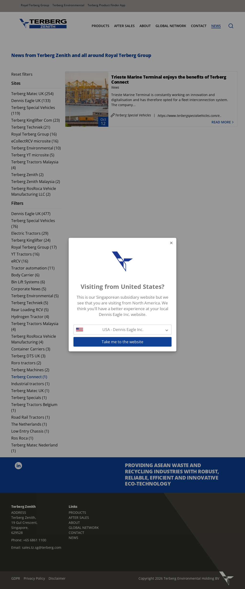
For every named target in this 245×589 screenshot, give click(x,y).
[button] (122, 330)
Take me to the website (122, 341)
